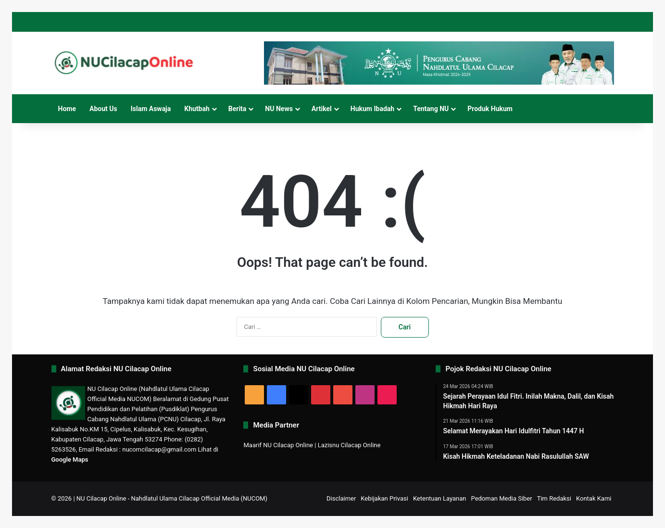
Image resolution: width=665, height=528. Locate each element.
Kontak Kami (594, 498)
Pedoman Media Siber (501, 498)
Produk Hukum (490, 109)
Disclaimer (341, 498)
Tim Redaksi (554, 498)
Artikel (322, 109)
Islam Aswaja (151, 109)
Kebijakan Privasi (384, 498)
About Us (103, 109)
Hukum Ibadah (372, 109)
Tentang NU (431, 109)
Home (67, 109)
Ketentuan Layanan (439, 498)
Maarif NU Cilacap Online (278, 445)
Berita (237, 109)
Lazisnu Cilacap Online (349, 445)
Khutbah (197, 109)
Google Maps (69, 459)
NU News (279, 109)
